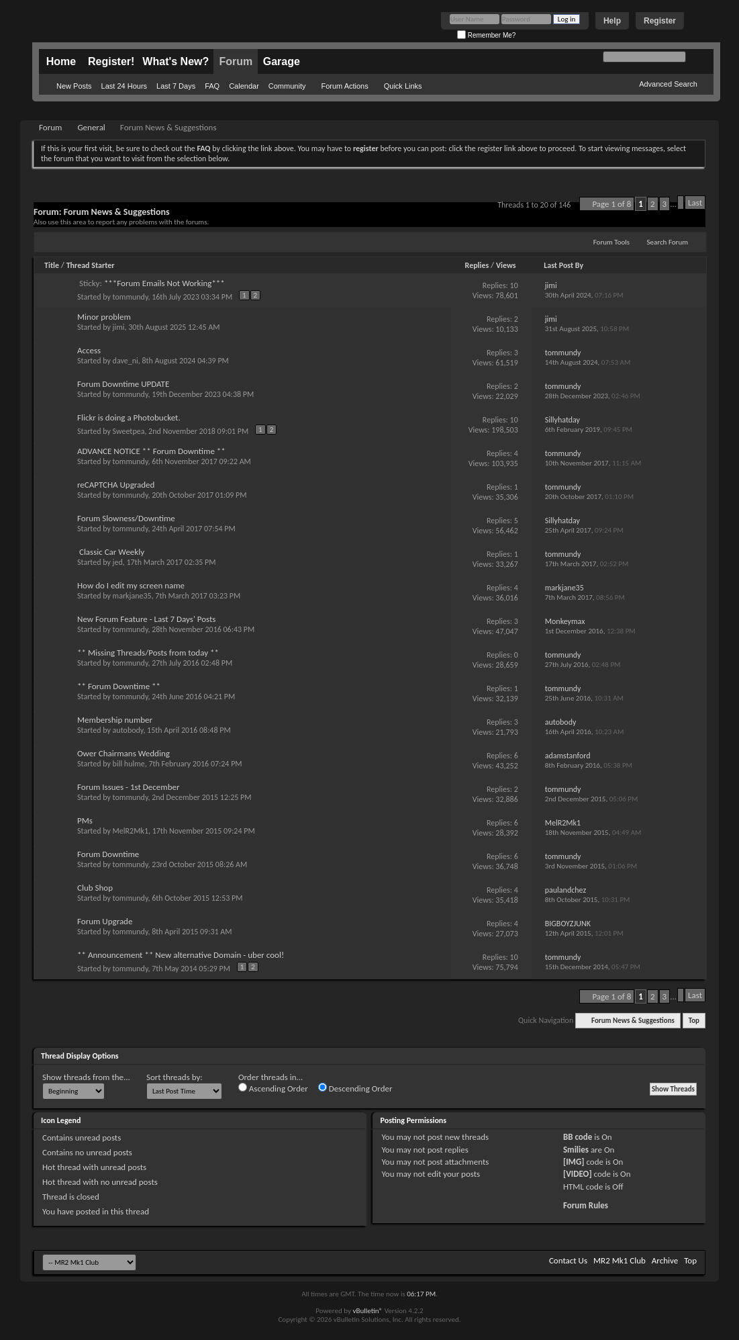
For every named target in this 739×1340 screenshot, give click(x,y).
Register (660, 21)
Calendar (244, 86)
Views (506, 265)
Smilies (576, 1150)
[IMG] (574, 1162)
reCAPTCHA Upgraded (115, 485)
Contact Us (568, 1260)
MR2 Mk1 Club (619, 1260)
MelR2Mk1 (130, 831)
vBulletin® (367, 1310)
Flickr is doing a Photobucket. (129, 417)
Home (61, 61)
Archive (665, 1260)
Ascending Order (273, 1088)
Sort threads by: (174, 1077)
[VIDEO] (577, 1174)
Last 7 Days (175, 86)
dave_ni (125, 360)
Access (89, 350)
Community (287, 86)
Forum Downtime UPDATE (123, 384)
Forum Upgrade (104, 921)
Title (51, 265)
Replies (477, 265)
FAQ (212, 86)
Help (612, 21)
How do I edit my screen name (131, 585)
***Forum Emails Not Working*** (164, 283)
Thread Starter (90, 265)
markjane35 (132, 595)
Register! (111, 61)
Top (694, 1020)
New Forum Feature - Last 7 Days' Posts (146, 619)
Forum (235, 61)
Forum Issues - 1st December (128, 787)
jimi (119, 327)
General (91, 127)
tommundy (130, 297)
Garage (281, 61)
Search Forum (668, 242)
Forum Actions (344, 86)
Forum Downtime (108, 854)
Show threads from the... (86, 1077)
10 (514, 285)
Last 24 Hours (124, 86)
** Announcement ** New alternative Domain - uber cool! (180, 955)
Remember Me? (486, 35)
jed (118, 562)
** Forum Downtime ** (118, 686)
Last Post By (563, 265)
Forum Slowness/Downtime (126, 518)
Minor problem (104, 317)
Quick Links (403, 86)
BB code (577, 1137)
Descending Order (355, 1088)
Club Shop (95, 888)
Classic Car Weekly (111, 552)
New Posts (74, 86)
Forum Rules (585, 1205)
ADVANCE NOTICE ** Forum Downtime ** (151, 451)
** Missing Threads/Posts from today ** (148, 652)
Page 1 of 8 (611, 204)
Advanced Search (668, 84)
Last (695, 202)
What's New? (175, 61)
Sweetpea (129, 431)
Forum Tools (611, 242)
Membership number (114, 720)
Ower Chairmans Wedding (123, 753)
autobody (128, 730)
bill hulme (129, 763)
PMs (85, 820)
